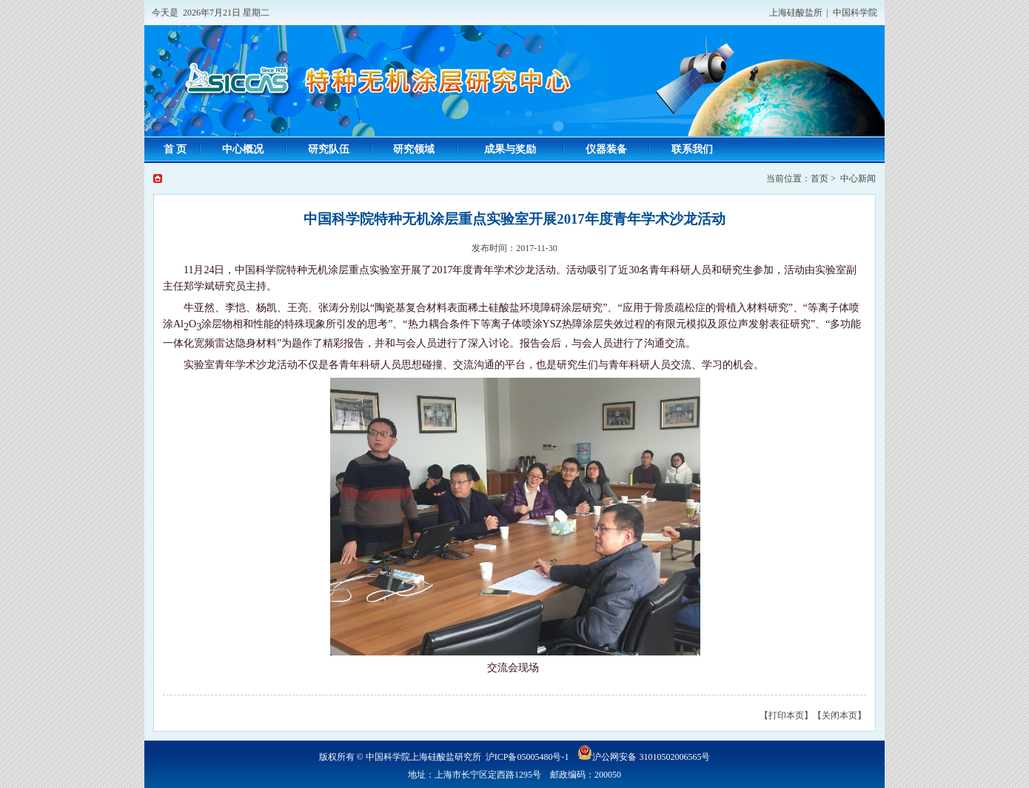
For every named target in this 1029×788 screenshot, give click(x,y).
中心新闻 (858, 178)
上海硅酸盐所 (795, 12)
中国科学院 (855, 12)
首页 (819, 178)
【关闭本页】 (839, 715)
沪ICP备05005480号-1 (527, 757)
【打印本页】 (786, 715)
